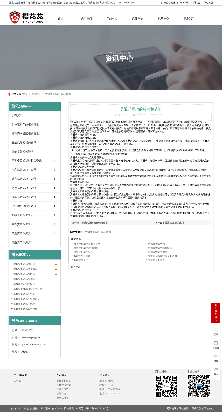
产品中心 (112, 18)
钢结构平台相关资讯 (24, 206)
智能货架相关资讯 (22, 151)
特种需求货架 (64, 385)
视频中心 (163, 18)
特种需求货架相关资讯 (25, 133)
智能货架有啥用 (82, 256)
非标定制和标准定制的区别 (27, 289)
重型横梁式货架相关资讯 (27, 160)
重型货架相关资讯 (22, 224)
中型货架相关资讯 (22, 233)
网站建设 (69, 408)
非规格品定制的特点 (24, 284)
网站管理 (184, 408)
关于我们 (86, 18)
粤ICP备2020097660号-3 (98, 408)
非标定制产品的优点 (24, 279)
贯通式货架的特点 (83, 252)
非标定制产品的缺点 (24, 274)
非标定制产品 (64, 380)
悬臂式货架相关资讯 (24, 187)
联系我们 (189, 18)
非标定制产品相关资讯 (25, 124)
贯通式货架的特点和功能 (58, 94)
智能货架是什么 (82, 260)
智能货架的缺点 (156, 260)
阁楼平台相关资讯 (22, 215)
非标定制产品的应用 (24, 264)
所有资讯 (17, 115)
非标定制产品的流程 (24, 304)
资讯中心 (36, 94)
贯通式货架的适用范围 (86, 248)
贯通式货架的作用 (157, 244)
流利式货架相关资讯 (24, 169)
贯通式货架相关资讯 (24, 142)
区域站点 (208, 408)
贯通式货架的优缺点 (159, 252)
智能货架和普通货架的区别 (162, 256)
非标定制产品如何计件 (25, 309)
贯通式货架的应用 (174, 222)
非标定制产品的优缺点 (25, 269)
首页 (60, 18)
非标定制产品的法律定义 (26, 299)
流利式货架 (62, 398)
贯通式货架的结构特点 (160, 248)
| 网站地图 (206, 2)
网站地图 (171, 408)
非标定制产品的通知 (24, 294)
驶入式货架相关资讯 (24, 178)
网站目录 (196, 408)
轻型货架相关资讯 (22, 242)
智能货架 (61, 393)
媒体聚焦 (137, 18)
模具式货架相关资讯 (24, 196)
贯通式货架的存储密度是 (94, 222)
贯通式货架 (62, 389)
